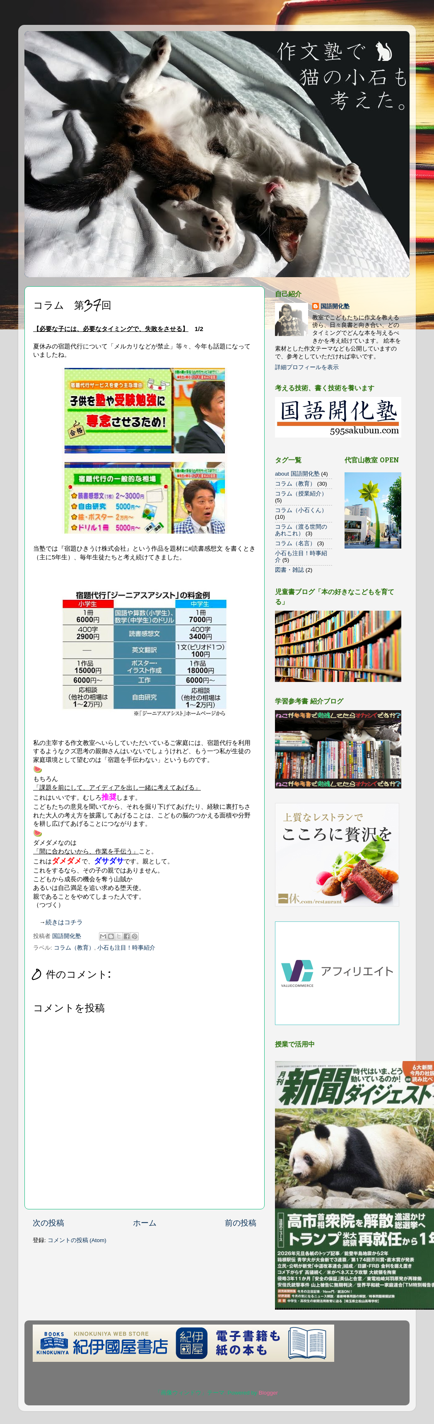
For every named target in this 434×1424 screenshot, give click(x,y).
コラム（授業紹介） (301, 494)
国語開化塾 (335, 306)
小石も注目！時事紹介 (126, 948)
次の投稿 (48, 1222)
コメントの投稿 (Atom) (77, 1240)
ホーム (145, 1222)
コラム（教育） (74, 948)
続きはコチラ (64, 922)
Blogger (267, 1393)
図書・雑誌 (289, 570)
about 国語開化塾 (297, 474)
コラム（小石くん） (301, 510)
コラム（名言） (295, 543)
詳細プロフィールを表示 (307, 367)
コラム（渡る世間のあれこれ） (301, 530)
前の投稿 (240, 1222)
